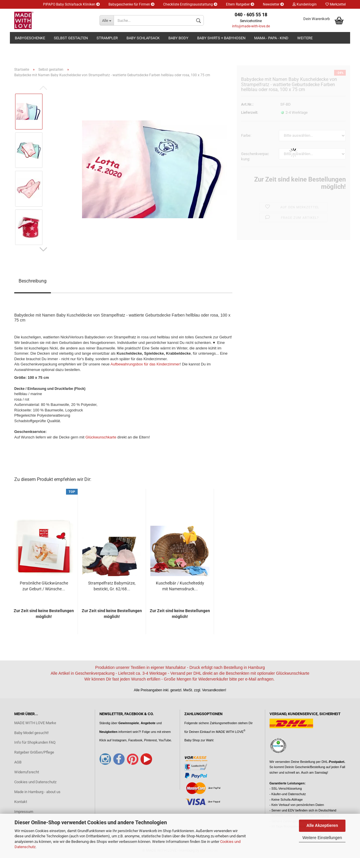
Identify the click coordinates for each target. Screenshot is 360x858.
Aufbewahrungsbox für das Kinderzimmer (145, 364)
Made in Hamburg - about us (37, 792)
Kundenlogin (305, 4)
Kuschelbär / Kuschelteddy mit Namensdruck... (180, 586)
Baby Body (178, 38)
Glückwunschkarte (100, 437)
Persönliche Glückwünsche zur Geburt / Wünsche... (44, 586)
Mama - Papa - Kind (271, 38)
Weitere (305, 38)
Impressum (23, 811)
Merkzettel (335, 4)
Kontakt (20, 802)
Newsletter (273, 4)
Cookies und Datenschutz (35, 782)
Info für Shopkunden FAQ (35, 742)
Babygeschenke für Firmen (131, 4)
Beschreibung (33, 281)
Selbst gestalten (71, 38)
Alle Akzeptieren (322, 825)
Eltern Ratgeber (240, 4)
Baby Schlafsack (143, 38)
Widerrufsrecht (26, 772)
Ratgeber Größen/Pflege (34, 752)
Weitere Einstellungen (322, 837)
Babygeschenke (30, 38)
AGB (18, 762)
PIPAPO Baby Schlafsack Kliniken (71, 4)
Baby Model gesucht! (31, 733)
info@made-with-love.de (251, 26)
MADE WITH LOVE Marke (35, 723)
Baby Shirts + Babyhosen (221, 38)
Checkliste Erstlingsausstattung (190, 4)
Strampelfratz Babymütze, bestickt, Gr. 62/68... (112, 586)
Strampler (107, 38)
